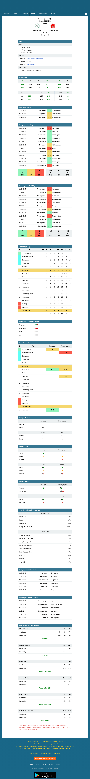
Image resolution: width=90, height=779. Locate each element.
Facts (25, 14)
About (51, 764)
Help (31, 764)
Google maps (30, 64)
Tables (16, 14)
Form (33, 14)
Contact (58, 764)
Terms (44, 764)
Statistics (43, 14)
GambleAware (34, 753)
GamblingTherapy (46, 753)
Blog (53, 14)
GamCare (57, 753)
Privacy (38, 764)
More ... (69, 179)
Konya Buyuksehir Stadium (34, 58)
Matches (7, 14)
